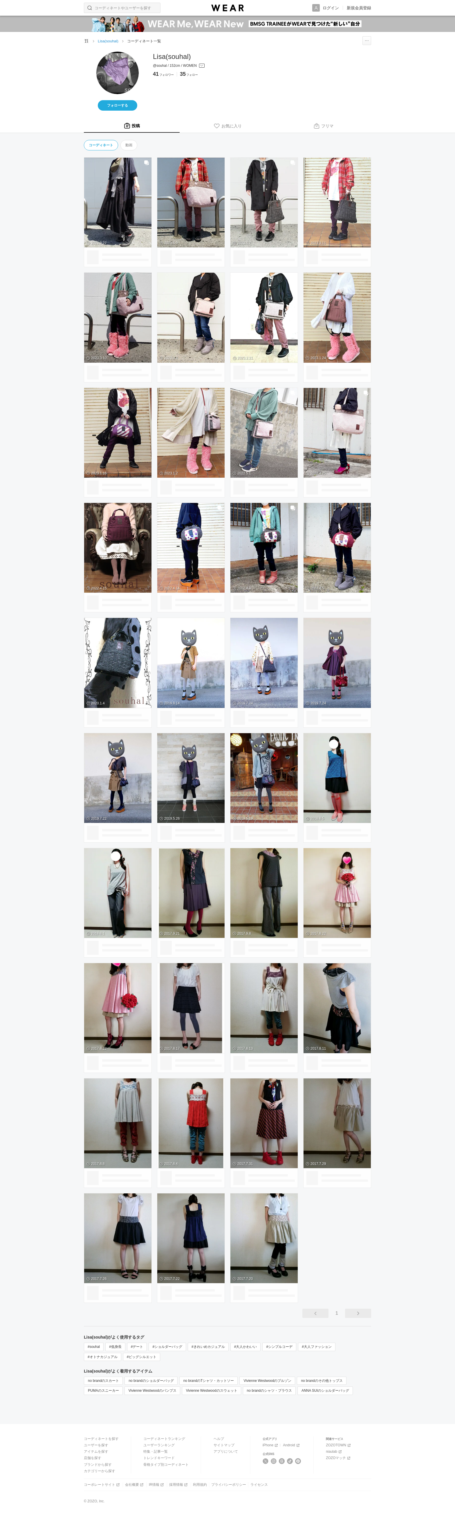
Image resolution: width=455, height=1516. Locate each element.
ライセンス (259, 1484)
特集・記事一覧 (155, 1452)
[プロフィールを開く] (179, 66)
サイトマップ (224, 1445)
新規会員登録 (359, 8)
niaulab (334, 1451)
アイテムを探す (96, 1452)
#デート (137, 1347)
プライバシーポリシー (228, 1484)
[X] (266, 1461)
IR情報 (157, 1485)
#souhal (94, 1347)
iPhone (271, 1445)
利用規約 (200, 1484)
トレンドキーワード (159, 1458)
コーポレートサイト (102, 1485)
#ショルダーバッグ (167, 1347)
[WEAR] (227, 8)
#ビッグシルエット (142, 1357)
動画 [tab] (128, 145)
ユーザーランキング (159, 1445)
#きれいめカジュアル (208, 1347)
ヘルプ (219, 1439)
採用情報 (179, 1485)
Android (291, 1445)
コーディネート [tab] (101, 145)
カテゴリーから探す (99, 1471)
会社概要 (135, 1485)
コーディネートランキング (164, 1439)
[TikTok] (290, 1461)
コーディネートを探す (101, 1439)
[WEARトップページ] (86, 41)
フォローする (117, 105)
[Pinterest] (298, 1461)
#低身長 (115, 1347)
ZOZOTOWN (339, 1445)
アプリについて (226, 1452)
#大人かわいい (245, 1347)
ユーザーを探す (96, 1445)
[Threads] (282, 1461)
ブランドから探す (98, 1465)
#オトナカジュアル (103, 1357)
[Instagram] (274, 1461)
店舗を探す (92, 1458)
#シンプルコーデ (279, 1347)
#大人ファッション (317, 1347)
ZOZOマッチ (338, 1458)
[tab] (132, 126)
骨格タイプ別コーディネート (166, 1465)
